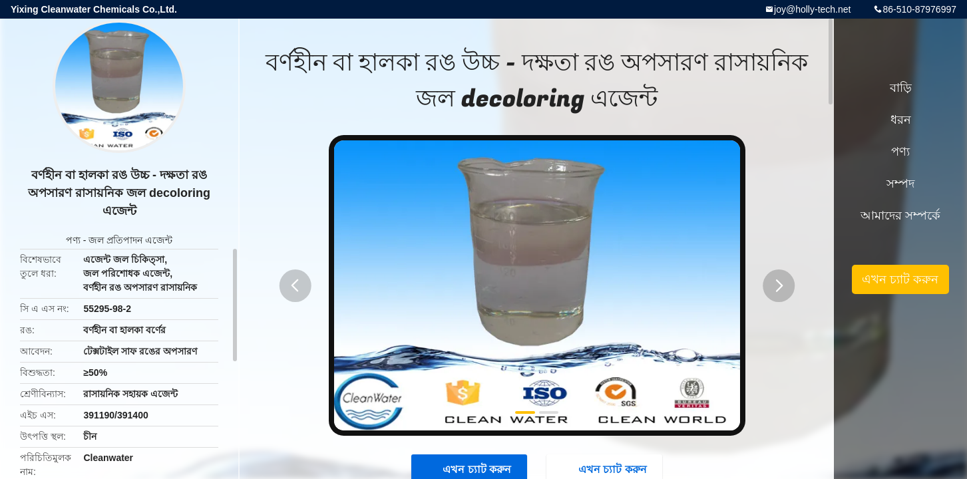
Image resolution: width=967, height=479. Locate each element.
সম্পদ (900, 183)
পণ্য (73, 240)
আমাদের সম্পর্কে (900, 215)
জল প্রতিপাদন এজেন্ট (130, 240)
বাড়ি (901, 87)
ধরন (900, 119)
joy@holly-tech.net (812, 9)
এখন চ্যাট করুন (900, 279)
